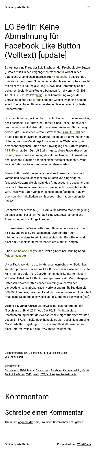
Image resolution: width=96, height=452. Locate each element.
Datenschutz (43, 370)
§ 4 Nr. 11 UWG (70, 132)
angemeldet (25, 422)
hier (38, 95)
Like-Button (18, 374)
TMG (29, 374)
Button (30, 370)
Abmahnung (12, 370)
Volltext (63, 310)
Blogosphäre (62, 76)
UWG (42, 374)
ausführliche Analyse (24, 251)
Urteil (36, 374)
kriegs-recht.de (15, 255)
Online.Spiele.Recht (17, 7)
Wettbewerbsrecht (66, 374)
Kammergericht (71, 370)
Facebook (56, 370)
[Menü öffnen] (89, 7)
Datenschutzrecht (58, 352)
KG (83, 370)
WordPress (84, 444)
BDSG (22, 370)
